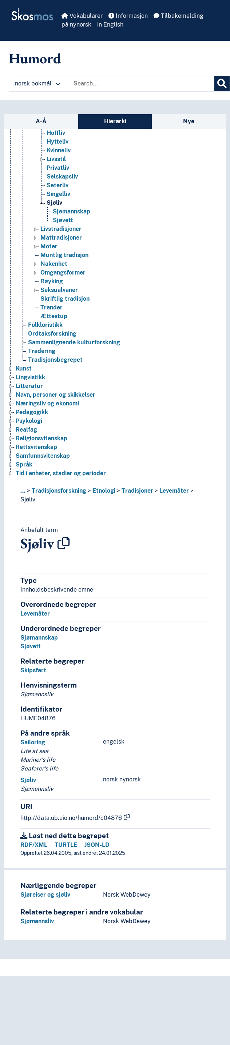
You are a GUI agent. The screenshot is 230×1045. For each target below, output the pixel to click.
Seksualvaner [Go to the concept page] (59, 290)
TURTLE (66, 844)
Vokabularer (82, 15)
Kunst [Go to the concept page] (24, 368)
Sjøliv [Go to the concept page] (54, 202)
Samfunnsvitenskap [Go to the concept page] (43, 455)
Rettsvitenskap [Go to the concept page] (36, 447)
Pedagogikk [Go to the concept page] (32, 412)
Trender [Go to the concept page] (51, 307)
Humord (35, 58)
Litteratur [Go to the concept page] (29, 386)
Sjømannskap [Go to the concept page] (71, 211)
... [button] (22, 490)
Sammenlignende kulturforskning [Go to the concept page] (74, 342)
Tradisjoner (137, 490)
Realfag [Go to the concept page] (26, 429)
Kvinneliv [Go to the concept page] (59, 150)
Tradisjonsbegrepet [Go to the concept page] (55, 359)
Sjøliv (27, 499)
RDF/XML (33, 844)
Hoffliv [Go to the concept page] (56, 132)
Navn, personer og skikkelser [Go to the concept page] (55, 394)
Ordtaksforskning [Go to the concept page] (52, 333)
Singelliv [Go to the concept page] (58, 194)
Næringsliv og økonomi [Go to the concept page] (47, 403)
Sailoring (32, 742)
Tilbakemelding (178, 15)
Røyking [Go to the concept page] (51, 281)
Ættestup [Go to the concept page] (53, 316)
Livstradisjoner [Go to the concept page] (61, 228)
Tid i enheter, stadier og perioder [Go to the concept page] (61, 473)
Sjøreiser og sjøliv (45, 894)
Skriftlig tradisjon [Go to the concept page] (65, 298)
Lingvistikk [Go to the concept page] (30, 377)
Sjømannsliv (37, 921)
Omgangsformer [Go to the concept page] (63, 272)
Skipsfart (33, 670)
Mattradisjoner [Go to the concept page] (61, 237)
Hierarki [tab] (115, 121)
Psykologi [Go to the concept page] (29, 420)
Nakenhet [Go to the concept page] (53, 263)
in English (110, 24)
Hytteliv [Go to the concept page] (57, 141)
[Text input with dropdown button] (141, 84)
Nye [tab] (188, 121)
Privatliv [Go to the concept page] (58, 167)
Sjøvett (30, 646)
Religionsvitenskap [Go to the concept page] (41, 438)
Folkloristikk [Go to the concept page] (45, 324)
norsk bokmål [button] (37, 83)
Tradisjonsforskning (59, 490)
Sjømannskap (39, 637)
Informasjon (128, 15)
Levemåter (174, 490)
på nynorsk (76, 24)
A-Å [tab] (41, 121)
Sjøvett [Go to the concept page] (63, 220)
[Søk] (222, 84)
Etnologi (103, 490)
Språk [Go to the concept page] (24, 464)
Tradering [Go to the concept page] (41, 351)
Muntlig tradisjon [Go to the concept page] (64, 255)
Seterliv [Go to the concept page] (57, 185)
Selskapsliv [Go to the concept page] (62, 176)
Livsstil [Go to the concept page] (56, 159)
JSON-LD (97, 844)
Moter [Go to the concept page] (49, 246)
